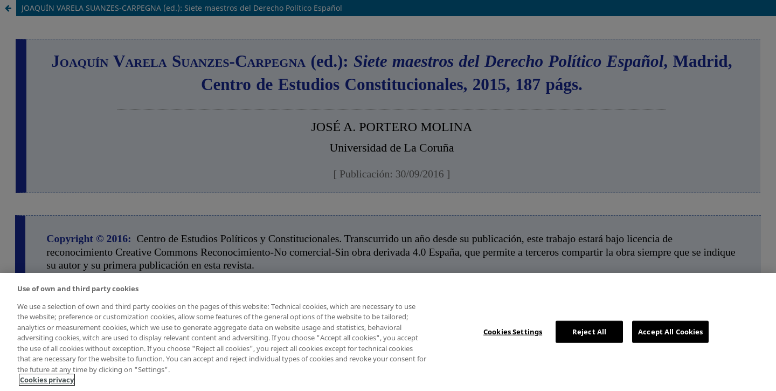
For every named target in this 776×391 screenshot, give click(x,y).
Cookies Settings (512, 331)
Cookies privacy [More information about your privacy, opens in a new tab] (47, 380)
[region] (388, 332)
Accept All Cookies (670, 331)
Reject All (589, 331)
